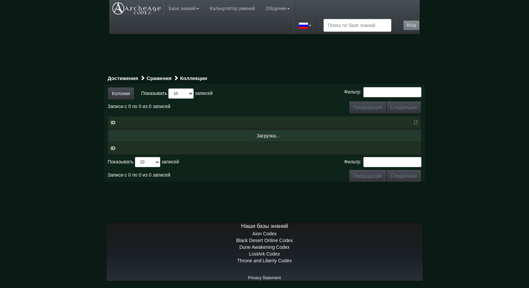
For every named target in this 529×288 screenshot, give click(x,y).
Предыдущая (367, 107)
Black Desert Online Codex (264, 240)
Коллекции (193, 78)
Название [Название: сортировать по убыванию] (168, 122)
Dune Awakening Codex (264, 247)
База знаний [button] (184, 8)
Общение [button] (278, 8)
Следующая (404, 107)
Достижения (123, 78)
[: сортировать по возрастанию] (380, 122)
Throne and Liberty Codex (264, 260)
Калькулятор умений (232, 8)
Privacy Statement (264, 278)
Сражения (159, 78)
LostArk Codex (264, 254)
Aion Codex (264, 233)
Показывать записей (177, 93)
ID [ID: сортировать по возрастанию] (113, 122)
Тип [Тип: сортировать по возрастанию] (308, 122)
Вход (411, 25)
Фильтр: (382, 92)
